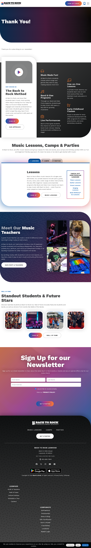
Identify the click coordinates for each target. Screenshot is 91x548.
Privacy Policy (58, 478)
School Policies (13, 498)
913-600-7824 (47, 462)
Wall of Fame (52, 338)
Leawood (13, 489)
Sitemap (66, 478)
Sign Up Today (73, 3)
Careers (14, 504)
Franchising (45, 528)
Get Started (45, 439)
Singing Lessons (75, 191)
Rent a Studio (45, 525)
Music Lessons (51, 197)
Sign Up (12, 121)
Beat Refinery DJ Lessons (75, 195)
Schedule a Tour (14, 501)
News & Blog (45, 519)
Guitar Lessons (75, 185)
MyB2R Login (45, 534)
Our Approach (15, 127)
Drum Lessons (75, 187)
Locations (45, 531)
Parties (60, 433)
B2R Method (45, 513)
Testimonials (45, 516)
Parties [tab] (63, 162)
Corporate (45, 510)
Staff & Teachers (14, 492)
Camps (49, 433)
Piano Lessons (75, 182)
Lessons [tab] (27, 162)
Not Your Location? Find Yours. (45, 459)
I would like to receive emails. (46, 392)
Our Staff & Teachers (14, 267)
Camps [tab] (45, 162)
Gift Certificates (45, 522)
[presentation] (45, 400)
